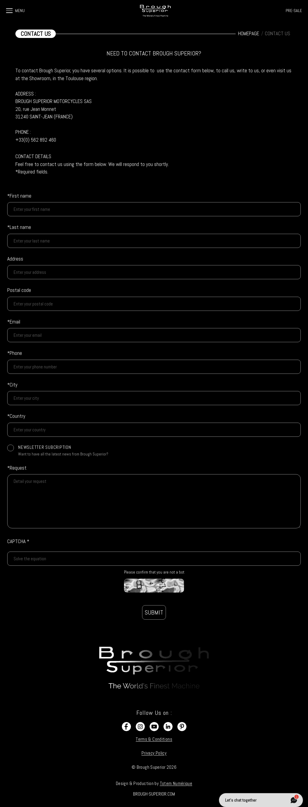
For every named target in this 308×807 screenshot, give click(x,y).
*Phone (14, 353)
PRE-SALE (294, 10)
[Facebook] (126, 726)
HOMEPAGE (248, 33)
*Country (16, 416)
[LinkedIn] (168, 726)
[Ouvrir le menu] (9, 10)
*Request (17, 467)
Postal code (19, 290)
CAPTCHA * (18, 541)
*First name (19, 195)
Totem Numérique (176, 783)
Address (15, 258)
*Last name (19, 227)
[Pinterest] (181, 726)
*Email (13, 321)
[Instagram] (140, 726)
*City (12, 384)
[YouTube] (154, 726)
